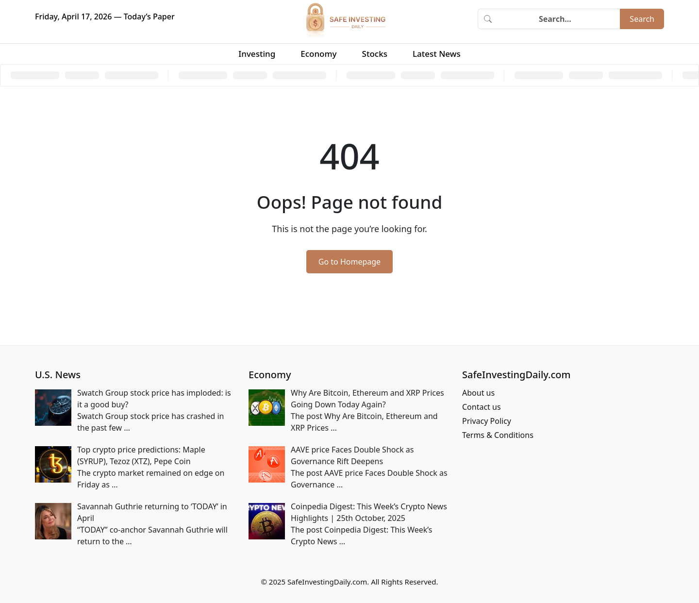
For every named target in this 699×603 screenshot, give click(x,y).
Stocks (374, 53)
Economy (318, 53)
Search (642, 19)
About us (478, 392)
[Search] (558, 19)
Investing (256, 53)
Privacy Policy (486, 421)
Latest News (437, 53)
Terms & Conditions (497, 435)
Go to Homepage (349, 261)
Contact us (481, 407)
